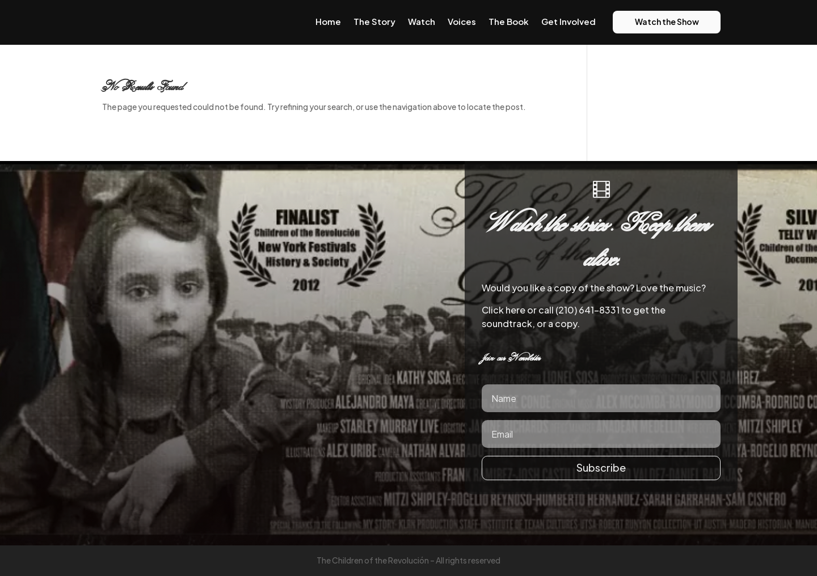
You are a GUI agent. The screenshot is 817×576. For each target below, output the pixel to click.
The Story (374, 21)
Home (328, 21)
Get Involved (568, 21)
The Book (508, 21)
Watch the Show (667, 21)
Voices (462, 21)
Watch (421, 21)
